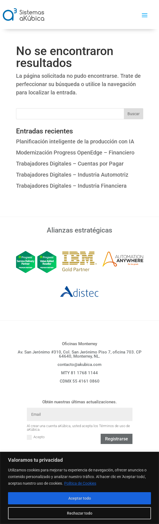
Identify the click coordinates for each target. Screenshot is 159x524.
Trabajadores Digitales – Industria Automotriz (72, 174)
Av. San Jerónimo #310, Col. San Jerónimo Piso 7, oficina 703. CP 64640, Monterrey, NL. (80, 354)
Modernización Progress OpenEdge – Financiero (75, 152)
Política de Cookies (80, 483)
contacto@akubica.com (79, 364)
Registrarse (116, 439)
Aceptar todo (79, 498)
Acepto (36, 437)
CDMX (80, 381)
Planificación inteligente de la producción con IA (75, 141)
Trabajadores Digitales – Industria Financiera (71, 185)
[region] (79, 488)
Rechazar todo (79, 513)
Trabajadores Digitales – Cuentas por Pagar (70, 163)
